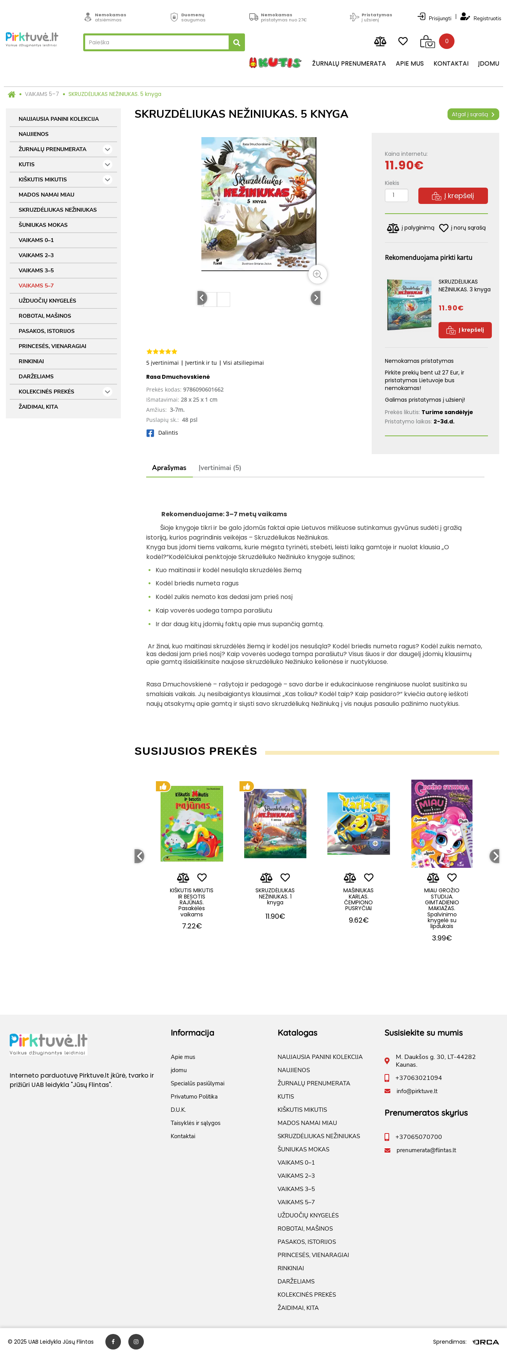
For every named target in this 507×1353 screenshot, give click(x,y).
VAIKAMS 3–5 (36, 270)
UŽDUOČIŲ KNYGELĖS (47, 301)
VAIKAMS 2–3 (36, 255)
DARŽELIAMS (36, 376)
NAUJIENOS (34, 134)
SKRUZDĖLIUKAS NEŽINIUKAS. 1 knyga (275, 891)
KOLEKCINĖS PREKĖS (65, 392)
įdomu (488, 63)
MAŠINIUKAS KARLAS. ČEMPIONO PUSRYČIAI (358, 894)
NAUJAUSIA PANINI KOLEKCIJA (59, 119)
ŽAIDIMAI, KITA (38, 407)
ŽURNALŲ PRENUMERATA (65, 149)
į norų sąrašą (462, 228)
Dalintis (162, 432)
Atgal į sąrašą (473, 114)
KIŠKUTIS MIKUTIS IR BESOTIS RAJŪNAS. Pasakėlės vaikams (191, 900)
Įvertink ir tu (201, 362)
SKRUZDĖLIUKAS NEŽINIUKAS (58, 210)
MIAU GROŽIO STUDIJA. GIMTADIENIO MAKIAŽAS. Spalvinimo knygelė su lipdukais (442, 903)
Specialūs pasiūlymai (197, 1081)
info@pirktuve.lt (417, 1089)
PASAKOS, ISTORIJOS (47, 331)
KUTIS (65, 164)
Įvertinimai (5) (220, 468)
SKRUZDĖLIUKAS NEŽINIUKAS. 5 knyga (114, 94)
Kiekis (392, 183)
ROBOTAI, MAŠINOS (45, 316)
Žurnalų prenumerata (349, 63)
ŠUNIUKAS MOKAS (43, 225)
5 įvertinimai (162, 362)
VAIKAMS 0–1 (36, 240)
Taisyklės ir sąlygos (195, 1121)
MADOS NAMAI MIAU (46, 195)
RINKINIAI (31, 361)
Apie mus (410, 63)
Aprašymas (169, 468)
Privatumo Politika (194, 1094)
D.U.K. (178, 1107)
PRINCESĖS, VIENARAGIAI (52, 346)
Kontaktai (451, 63)
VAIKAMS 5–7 (42, 94)
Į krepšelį (453, 195)
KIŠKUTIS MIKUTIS (65, 180)
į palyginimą (410, 228)
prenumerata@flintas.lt (426, 1148)
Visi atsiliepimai (243, 362)
